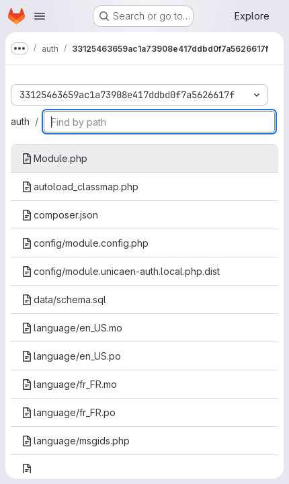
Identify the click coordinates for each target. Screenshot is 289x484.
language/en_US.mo (72, 327)
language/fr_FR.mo (69, 384)
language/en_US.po (71, 356)
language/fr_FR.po (69, 412)
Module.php (54, 158)
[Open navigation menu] (39, 16)
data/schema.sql (64, 299)
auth (20, 121)
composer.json (60, 214)
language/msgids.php (76, 440)
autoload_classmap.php (80, 186)
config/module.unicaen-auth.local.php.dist (121, 271)
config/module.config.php (85, 243)
